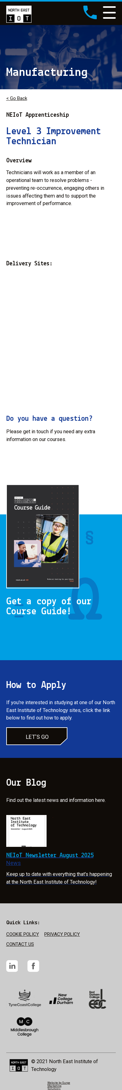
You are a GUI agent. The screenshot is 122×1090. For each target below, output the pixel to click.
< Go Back (16, 98)
